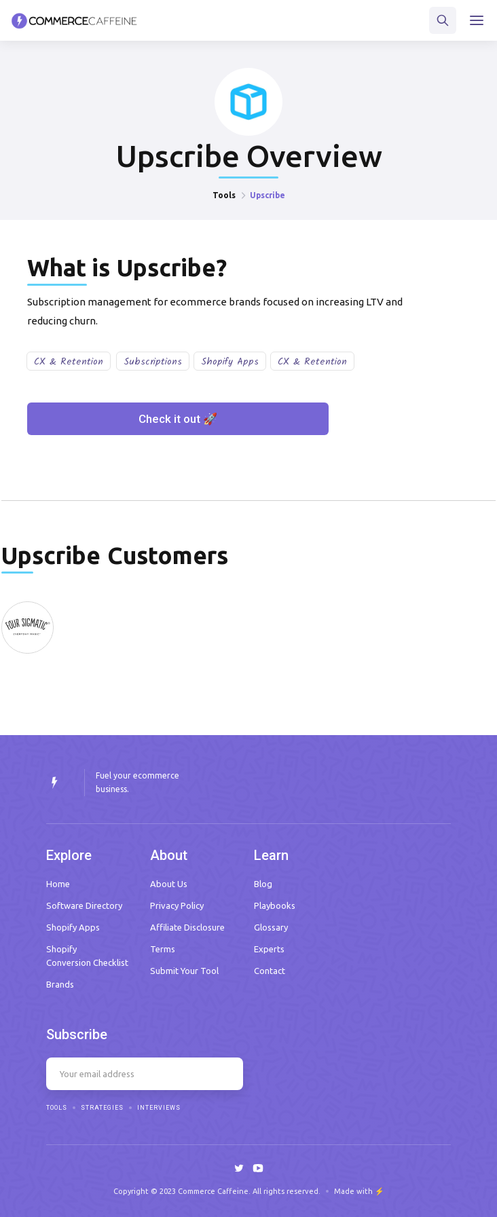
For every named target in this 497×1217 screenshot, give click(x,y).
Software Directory (84, 905)
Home (58, 883)
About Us (168, 883)
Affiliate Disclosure (187, 927)
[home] (74, 20)
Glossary (271, 927)
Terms (162, 949)
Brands (60, 984)
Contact (269, 970)
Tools (224, 195)
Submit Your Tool (184, 970)
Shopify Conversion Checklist (87, 955)
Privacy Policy (177, 905)
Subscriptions (153, 361)
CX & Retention (68, 361)
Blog (263, 883)
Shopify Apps (230, 361)
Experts (269, 949)
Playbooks (274, 905)
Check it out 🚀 (178, 419)
